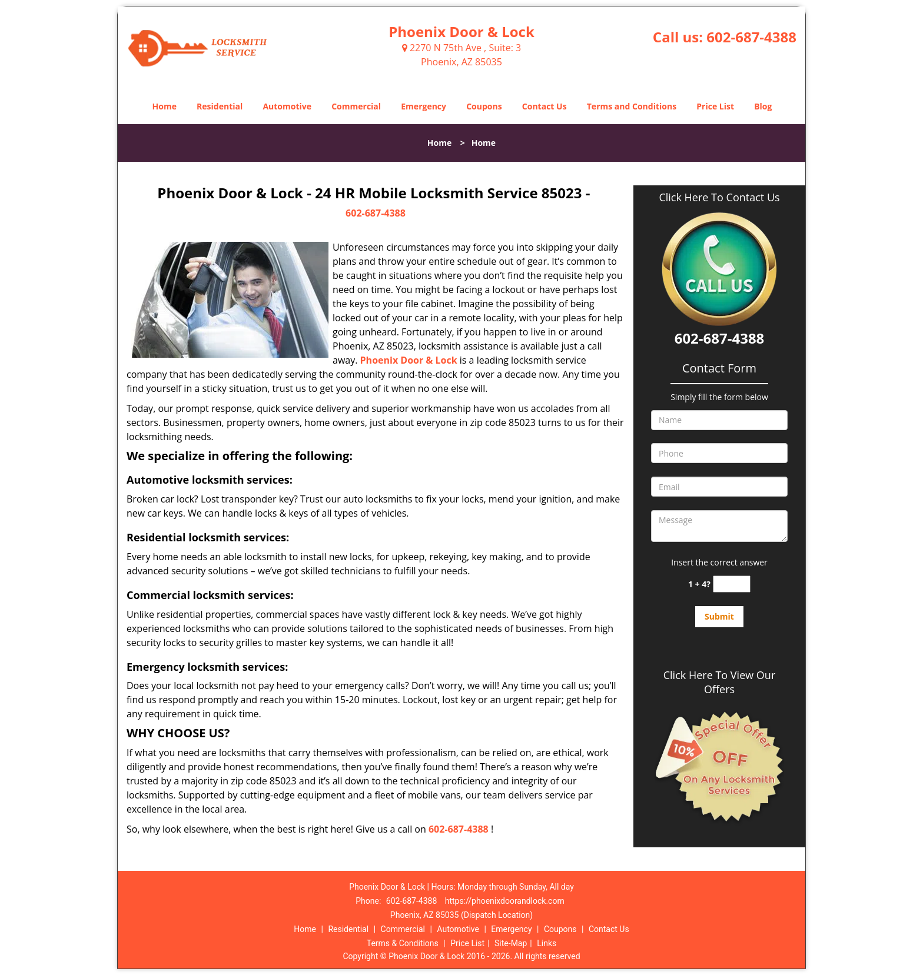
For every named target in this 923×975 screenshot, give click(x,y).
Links (546, 943)
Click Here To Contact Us (719, 197)
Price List (715, 106)
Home (164, 106)
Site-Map (510, 943)
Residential (220, 106)
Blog (763, 106)
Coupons (484, 106)
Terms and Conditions (631, 106)
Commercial (356, 106)
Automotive (287, 106)
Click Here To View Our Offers (719, 682)
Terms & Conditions (403, 943)
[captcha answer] (732, 584)
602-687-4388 (751, 36)
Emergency (423, 106)
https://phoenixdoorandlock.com (505, 901)
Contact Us (544, 106)
